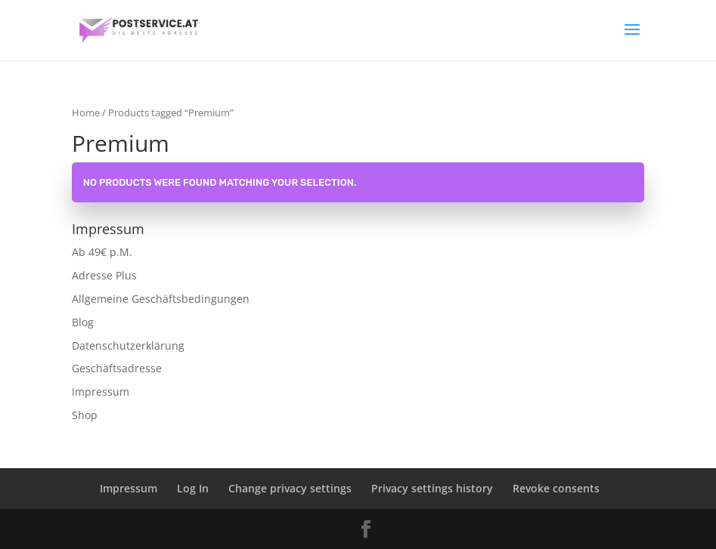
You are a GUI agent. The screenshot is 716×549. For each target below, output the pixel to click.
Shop (85, 415)
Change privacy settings (290, 488)
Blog (83, 322)
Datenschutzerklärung (128, 345)
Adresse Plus (104, 275)
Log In (193, 488)
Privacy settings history (432, 488)
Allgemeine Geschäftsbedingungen (161, 298)
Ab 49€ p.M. (102, 252)
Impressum (100, 391)
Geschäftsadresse (117, 368)
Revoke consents (556, 488)
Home (86, 112)
